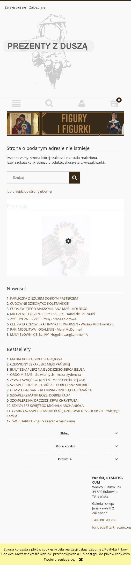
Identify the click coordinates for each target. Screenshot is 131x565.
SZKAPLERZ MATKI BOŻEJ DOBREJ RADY (40, 395)
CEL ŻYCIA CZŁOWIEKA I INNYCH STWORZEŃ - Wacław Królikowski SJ (62, 324)
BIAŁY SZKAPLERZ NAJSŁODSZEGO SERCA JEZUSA (47, 369)
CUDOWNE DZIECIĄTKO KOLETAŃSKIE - (40, 303)
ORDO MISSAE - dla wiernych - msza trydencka (45, 374)
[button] (16, 103)
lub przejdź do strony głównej (29, 191)
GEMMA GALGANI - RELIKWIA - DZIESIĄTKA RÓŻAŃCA (51, 390)
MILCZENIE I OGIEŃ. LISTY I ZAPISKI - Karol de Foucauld (52, 313)
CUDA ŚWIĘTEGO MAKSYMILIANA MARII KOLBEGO (49, 308)
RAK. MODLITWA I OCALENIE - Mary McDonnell (46, 329)
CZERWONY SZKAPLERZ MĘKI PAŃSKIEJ (40, 364)
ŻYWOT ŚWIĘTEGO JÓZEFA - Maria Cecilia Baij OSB (47, 379)
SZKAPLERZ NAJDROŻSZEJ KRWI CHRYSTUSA (43, 400)
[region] (65, 123)
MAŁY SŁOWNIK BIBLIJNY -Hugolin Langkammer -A (49, 334)
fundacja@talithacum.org (111, 527)
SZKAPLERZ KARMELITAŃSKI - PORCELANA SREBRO (49, 385)
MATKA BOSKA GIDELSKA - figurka (36, 359)
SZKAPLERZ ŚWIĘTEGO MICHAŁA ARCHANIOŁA (48, 405)
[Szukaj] (74, 178)
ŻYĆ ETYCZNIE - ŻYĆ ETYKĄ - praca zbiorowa (43, 319)
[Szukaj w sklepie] (39, 177)
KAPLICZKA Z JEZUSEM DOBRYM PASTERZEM (44, 298)
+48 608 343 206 (104, 520)
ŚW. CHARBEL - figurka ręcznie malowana (43, 421)
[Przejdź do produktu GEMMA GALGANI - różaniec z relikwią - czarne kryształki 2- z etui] (65, 264)
